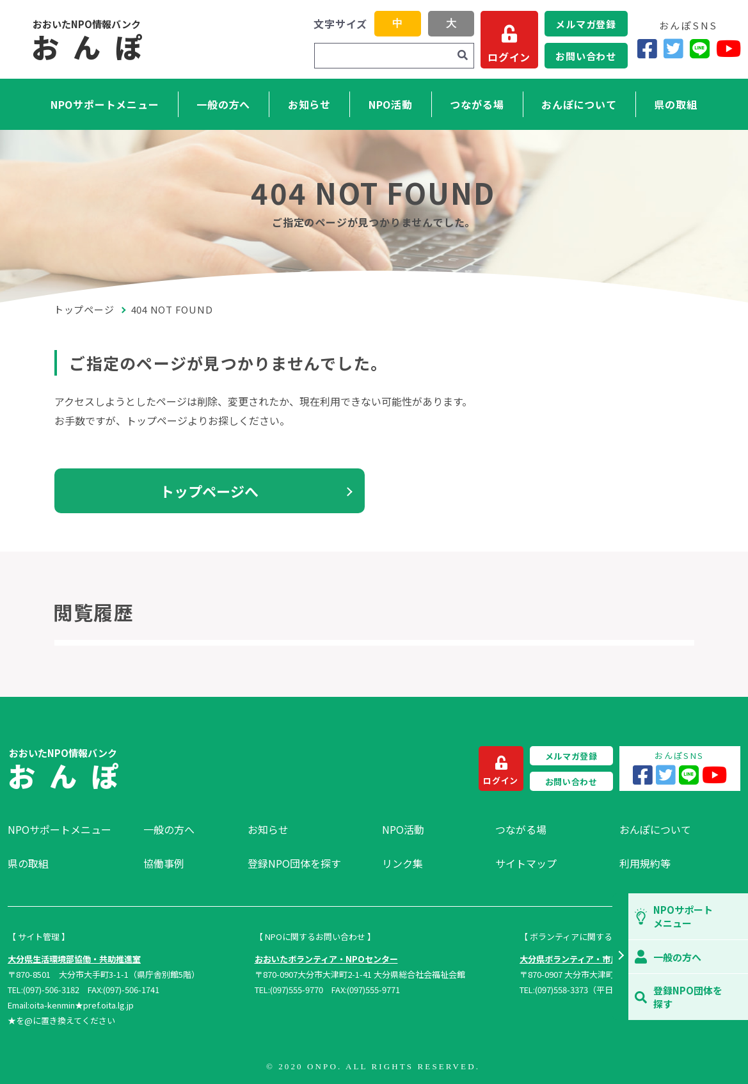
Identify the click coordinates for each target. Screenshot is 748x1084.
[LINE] (700, 48)
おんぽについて (579, 104)
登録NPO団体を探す (294, 863)
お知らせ (309, 104)
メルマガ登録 (585, 24)
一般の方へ (223, 104)
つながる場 (477, 104)
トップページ (84, 309)
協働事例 (163, 863)
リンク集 (402, 863)
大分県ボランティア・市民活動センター (594, 959)
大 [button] (451, 23)
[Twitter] (673, 48)
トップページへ (209, 491)
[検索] (462, 56)
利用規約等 (645, 863)
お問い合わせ (585, 56)
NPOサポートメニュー (105, 104)
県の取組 (675, 104)
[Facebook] (647, 48)
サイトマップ (526, 863)
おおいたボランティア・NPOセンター (326, 959)
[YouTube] (728, 48)
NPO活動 (391, 104)
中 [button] (397, 23)
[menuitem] (69, 829)
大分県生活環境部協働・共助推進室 (74, 959)
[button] (620, 956)
